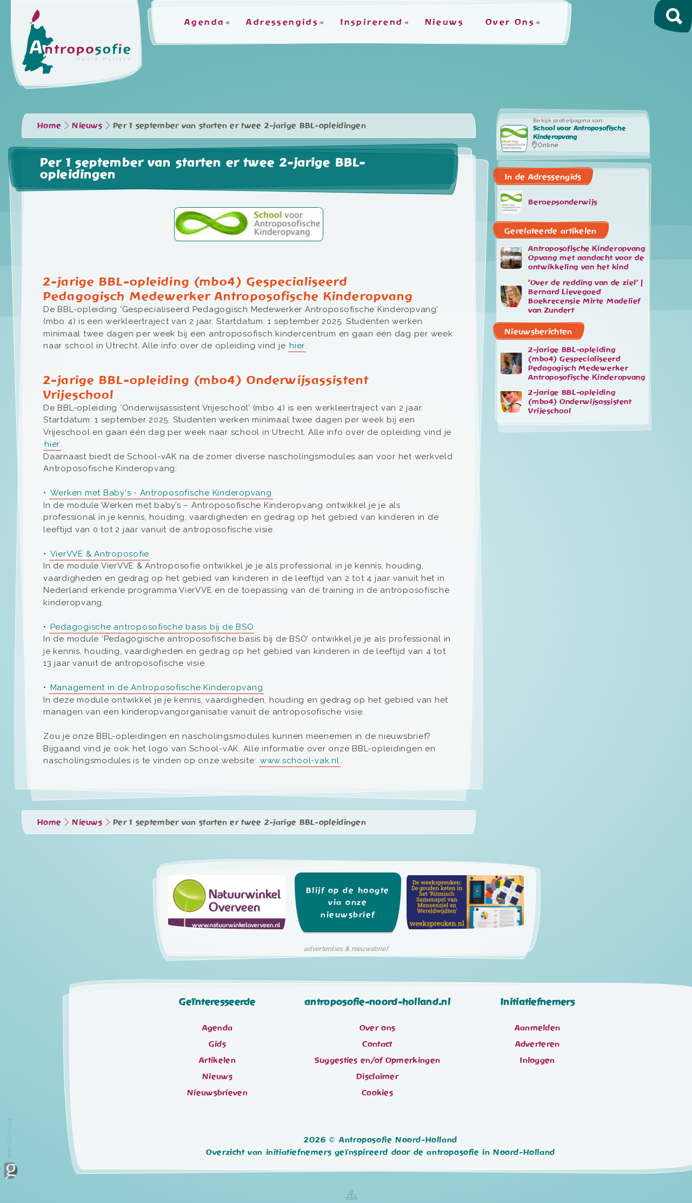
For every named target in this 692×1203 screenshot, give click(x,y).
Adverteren (537, 1044)
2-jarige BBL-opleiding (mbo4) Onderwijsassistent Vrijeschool (566, 401)
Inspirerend (371, 22)
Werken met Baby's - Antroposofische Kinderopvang (161, 493)
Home (49, 125)
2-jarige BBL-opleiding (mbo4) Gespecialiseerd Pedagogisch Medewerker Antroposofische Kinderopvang (573, 363)
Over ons (377, 1027)
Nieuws (444, 22)
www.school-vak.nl (300, 760)
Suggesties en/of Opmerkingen (377, 1060)
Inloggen (537, 1060)
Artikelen (217, 1060)
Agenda (204, 22)
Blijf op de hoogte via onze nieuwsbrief (348, 902)
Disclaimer (377, 1076)
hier (297, 346)
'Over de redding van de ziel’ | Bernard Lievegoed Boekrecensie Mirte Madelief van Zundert (571, 296)
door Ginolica (11, 1149)
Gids (217, 1044)
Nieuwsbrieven (217, 1092)
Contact (377, 1044)
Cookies (377, 1092)
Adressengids (282, 22)
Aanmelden (538, 1027)
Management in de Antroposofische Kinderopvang (156, 687)
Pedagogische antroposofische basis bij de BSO (152, 627)
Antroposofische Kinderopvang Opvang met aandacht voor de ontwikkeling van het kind (573, 258)
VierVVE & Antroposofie (100, 554)
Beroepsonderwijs (548, 202)
